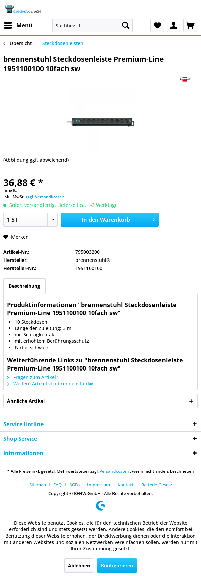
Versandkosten (114, 471)
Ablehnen (79, 565)
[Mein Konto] (173, 25)
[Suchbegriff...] (92, 25)
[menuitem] (18, 25)
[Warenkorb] (190, 25)
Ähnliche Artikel (26, 400)
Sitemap (37, 485)
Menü (18, 24)
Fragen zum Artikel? (32, 377)
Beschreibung (24, 286)
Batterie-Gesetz (156, 485)
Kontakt (126, 485)
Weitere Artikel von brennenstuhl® (50, 383)
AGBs (74, 485)
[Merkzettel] (157, 25)
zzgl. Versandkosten (45, 197)
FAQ (57, 485)
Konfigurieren (117, 565)
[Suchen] (126, 25)
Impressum (98, 485)
